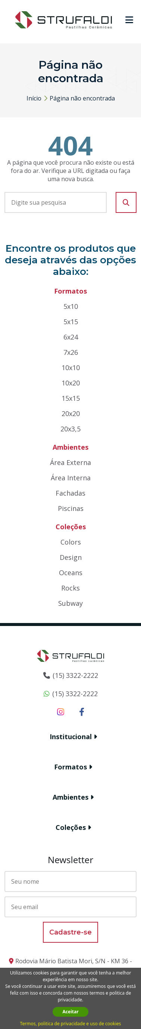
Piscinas (71, 508)
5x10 (70, 306)
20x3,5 (70, 428)
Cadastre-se (70, 932)
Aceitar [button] (70, 1011)
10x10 (71, 367)
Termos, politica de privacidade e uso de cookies (70, 1023)
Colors (70, 541)
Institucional (71, 736)
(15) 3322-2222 (75, 675)
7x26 (70, 352)
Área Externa (70, 462)
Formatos (70, 766)
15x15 (71, 398)
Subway (70, 603)
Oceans (70, 572)
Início (33, 98)
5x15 (70, 321)
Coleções (71, 827)
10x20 (71, 382)
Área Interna (71, 477)
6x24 (70, 336)
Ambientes (70, 797)
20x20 (71, 413)
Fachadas (70, 493)
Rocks (70, 587)
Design (71, 557)
